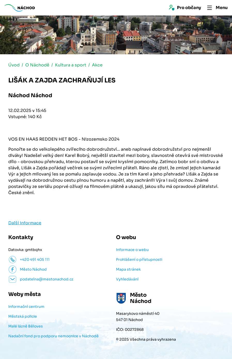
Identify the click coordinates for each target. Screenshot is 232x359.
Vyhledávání (127, 279)
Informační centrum (26, 307)
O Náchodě (37, 65)
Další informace (24, 223)
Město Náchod (33, 270)
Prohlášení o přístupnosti (139, 260)
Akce (97, 65)
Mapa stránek (128, 270)
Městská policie (22, 317)
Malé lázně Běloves (25, 326)
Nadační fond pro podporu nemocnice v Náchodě (53, 336)
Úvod (14, 65)
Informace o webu (132, 250)
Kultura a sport (70, 65)
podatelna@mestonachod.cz (46, 279)
